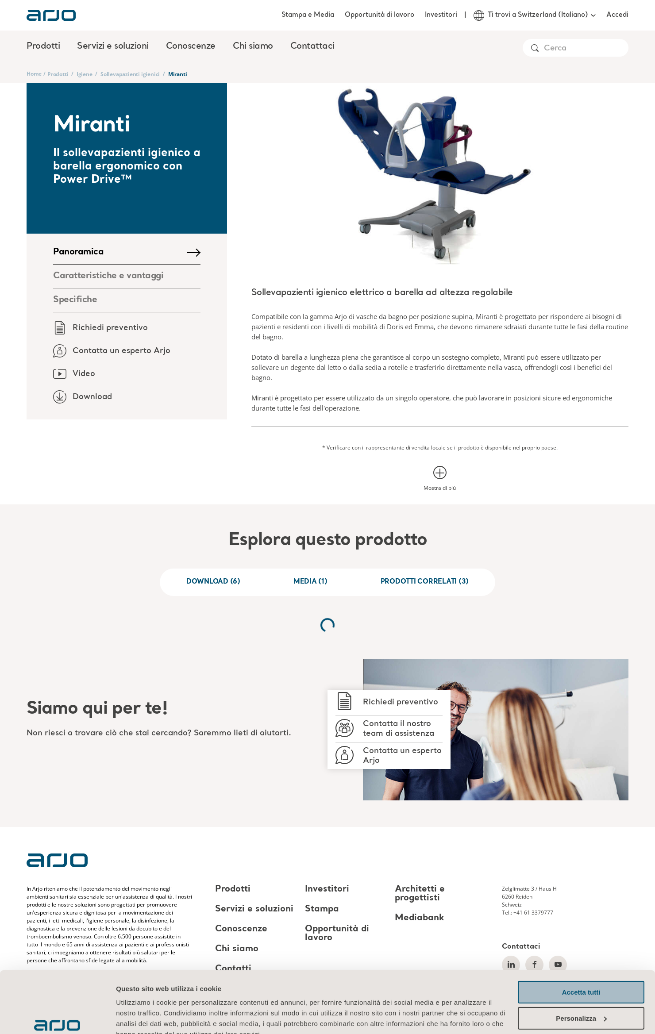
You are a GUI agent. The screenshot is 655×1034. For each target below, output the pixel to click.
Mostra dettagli (140, 1016)
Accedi (617, 15)
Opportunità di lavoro (379, 15)
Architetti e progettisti (420, 894)
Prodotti (57, 74)
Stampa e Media (307, 15)
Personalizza (581, 965)
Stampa (322, 909)
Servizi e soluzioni (254, 909)
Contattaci (312, 46)
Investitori (441, 15)
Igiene (84, 74)
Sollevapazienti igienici (130, 74)
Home (34, 73)
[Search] (585, 48)
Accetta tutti (581, 939)
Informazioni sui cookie (155, 992)
